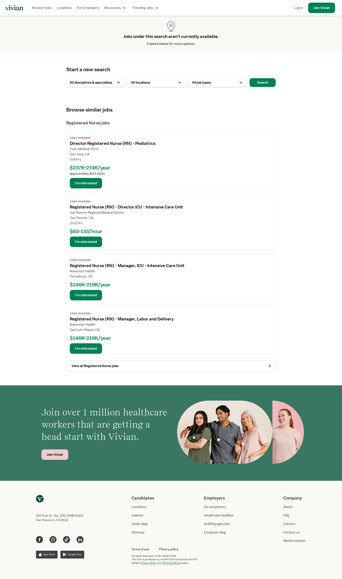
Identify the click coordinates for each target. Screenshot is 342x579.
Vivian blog (139, 524)
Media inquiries (294, 540)
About (288, 507)
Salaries (138, 515)
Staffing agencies (217, 524)
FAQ (286, 515)
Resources (115, 7)
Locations (64, 8)
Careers (289, 524)
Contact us (291, 532)
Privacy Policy (148, 563)
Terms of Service (172, 563)
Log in (298, 8)
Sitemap (138, 532)
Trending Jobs (145, 7)
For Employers (88, 8)
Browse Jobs (42, 8)
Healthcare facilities (219, 515)
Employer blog (215, 532)
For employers (215, 507)
